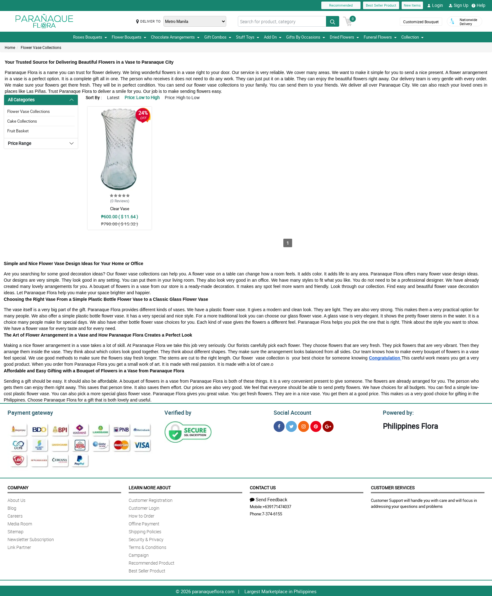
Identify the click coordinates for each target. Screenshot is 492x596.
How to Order (141, 515)
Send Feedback (268, 498)
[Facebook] (279, 425)
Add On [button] (272, 37)
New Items (412, 5)
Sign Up (458, 5)
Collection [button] (412, 37)
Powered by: (397, 412)
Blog (12, 507)
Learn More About (150, 487)
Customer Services (392, 487)
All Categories (21, 100)
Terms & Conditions (147, 546)
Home (10, 47)
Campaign (139, 554)
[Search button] (332, 21)
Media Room (20, 523)
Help (478, 5)
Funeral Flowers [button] (380, 37)
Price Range (19, 143)
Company (18, 487)
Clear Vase (119, 208)
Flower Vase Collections (41, 47)
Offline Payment (144, 523)
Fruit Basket (18, 131)
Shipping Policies (145, 531)
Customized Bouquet (421, 21)
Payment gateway (27, 412)
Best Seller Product (381, 5)
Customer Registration (151, 499)
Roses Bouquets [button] (90, 37)
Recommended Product (151, 562)
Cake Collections (22, 121)
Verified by (177, 412)
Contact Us (262, 487)
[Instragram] (303, 425)
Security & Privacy (146, 538)
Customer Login (144, 507)
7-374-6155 (272, 513)
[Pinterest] (315, 425)
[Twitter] (291, 425)
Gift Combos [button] (217, 37)
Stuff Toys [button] (247, 37)
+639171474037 (277, 505)
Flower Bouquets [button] (129, 37)
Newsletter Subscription (31, 538)
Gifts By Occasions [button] (305, 37)
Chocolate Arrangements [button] (175, 37)
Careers (15, 515)
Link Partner (19, 546)
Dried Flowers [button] (344, 37)
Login (435, 5)
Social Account (291, 412)
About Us (16, 499)
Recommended (341, 5)
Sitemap (16, 531)
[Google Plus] (328, 425)
